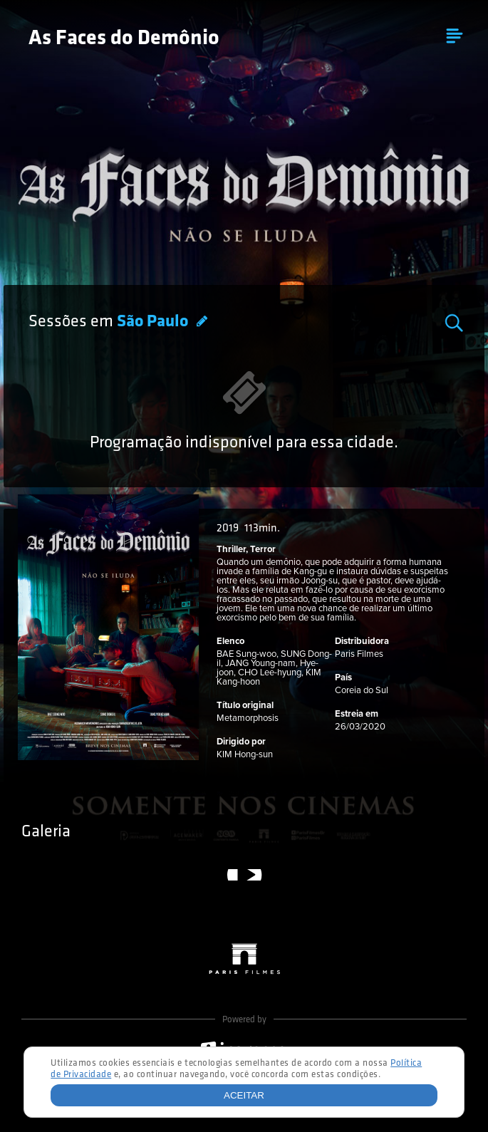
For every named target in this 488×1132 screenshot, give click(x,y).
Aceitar (244, 1095)
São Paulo (154, 322)
